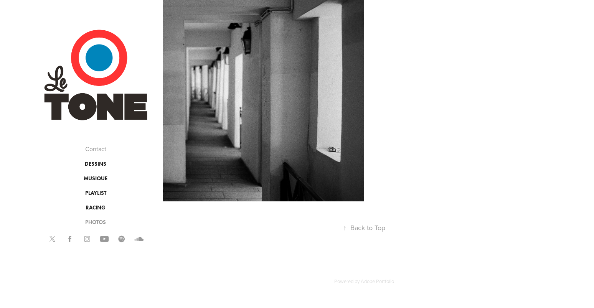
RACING (96, 207)
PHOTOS (95, 222)
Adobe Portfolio (377, 281)
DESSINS (95, 164)
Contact (95, 149)
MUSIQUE (95, 178)
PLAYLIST (95, 193)
